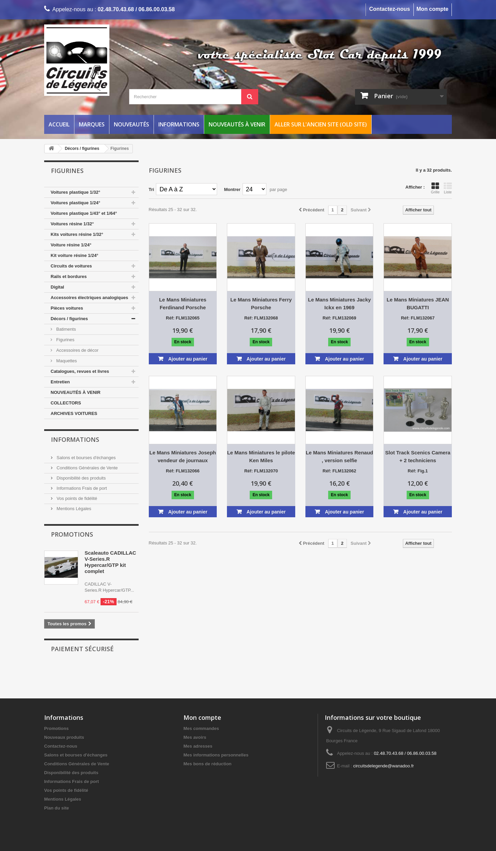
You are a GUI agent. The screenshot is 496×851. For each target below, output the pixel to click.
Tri (151, 189)
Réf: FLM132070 (261, 470)
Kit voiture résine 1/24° (74, 255)
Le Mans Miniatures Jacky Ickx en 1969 (339, 303)
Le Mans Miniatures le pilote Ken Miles (261, 456)
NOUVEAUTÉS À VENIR (76, 392)
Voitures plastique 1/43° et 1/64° (84, 213)
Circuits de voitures (71, 265)
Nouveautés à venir (237, 124)
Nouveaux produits (64, 737)
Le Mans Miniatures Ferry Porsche (261, 303)
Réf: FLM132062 (339, 470)
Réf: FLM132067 (418, 317)
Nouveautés (131, 124)
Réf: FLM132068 (261, 317)
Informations (178, 124)
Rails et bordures (69, 276)
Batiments (65, 329)
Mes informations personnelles (215, 755)
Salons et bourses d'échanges (85, 457)
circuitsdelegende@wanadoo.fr (383, 765)
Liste (448, 188)
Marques (92, 124)
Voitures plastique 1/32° (75, 192)
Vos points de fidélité (76, 498)
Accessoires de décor (77, 350)
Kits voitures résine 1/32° (77, 234)
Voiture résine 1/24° (71, 244)
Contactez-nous (389, 9)
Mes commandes (201, 728)
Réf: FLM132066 (182, 470)
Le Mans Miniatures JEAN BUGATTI (418, 303)
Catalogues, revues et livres (80, 371)
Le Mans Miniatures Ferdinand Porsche (182, 303)
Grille (435, 188)
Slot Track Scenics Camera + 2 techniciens (417, 456)
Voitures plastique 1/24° (75, 202)
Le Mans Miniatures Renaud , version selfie (339, 456)
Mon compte (432, 9)
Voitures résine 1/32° (72, 223)
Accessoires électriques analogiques (89, 297)
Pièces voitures (67, 308)
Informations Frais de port (81, 488)
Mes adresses (197, 746)
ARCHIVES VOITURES (74, 413)
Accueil (59, 124)
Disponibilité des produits (80, 478)
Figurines (64, 339)
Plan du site (56, 808)
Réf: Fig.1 (418, 470)
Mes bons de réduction (207, 763)
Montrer (232, 189)
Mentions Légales (73, 508)
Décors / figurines (69, 318)
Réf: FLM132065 (182, 317)
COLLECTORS (66, 402)
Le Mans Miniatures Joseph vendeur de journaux (182, 456)
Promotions (72, 534)
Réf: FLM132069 (339, 317)
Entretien (60, 381)
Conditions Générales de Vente (86, 467)
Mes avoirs (194, 737)
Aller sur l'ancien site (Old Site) (320, 124)
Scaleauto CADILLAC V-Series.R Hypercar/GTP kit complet (110, 562)
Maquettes (66, 360)
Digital (57, 287)
